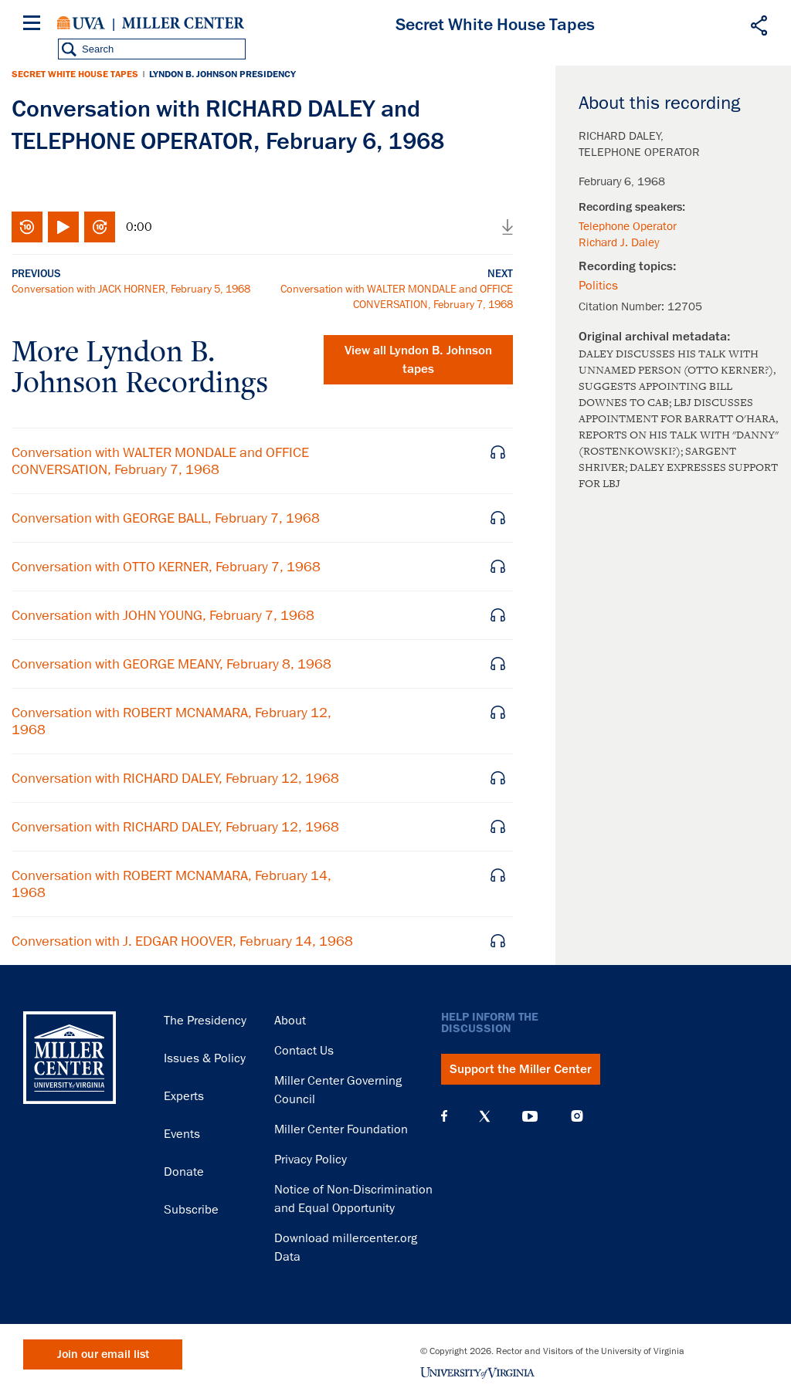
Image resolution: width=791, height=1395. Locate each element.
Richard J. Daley (619, 242)
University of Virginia (81, 23)
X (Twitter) (484, 1116)
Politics (598, 285)
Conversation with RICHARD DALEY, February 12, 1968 (175, 778)
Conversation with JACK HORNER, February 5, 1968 (131, 289)
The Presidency (205, 1020)
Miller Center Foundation (341, 1129)
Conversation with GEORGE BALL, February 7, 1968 (166, 518)
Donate (184, 1172)
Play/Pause (63, 227)
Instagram (577, 1115)
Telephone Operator (628, 226)
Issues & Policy (205, 1058)
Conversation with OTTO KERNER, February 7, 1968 (166, 566)
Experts (184, 1096)
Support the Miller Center (521, 1069)
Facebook (444, 1116)
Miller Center (183, 23)
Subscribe (191, 1209)
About (290, 1020)
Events (182, 1134)
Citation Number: (623, 306)
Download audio (507, 227)
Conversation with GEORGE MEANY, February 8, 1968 (171, 663)
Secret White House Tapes (75, 74)
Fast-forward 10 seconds (99, 227)
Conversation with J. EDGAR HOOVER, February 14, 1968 (182, 941)
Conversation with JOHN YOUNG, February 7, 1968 (163, 615)
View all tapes (418, 360)
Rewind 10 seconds (27, 227)
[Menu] (34, 25)
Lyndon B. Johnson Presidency (222, 74)
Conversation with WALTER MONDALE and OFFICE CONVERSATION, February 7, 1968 (160, 461)
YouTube (530, 1116)
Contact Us (304, 1050)
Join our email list (103, 1354)
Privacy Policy (310, 1159)
